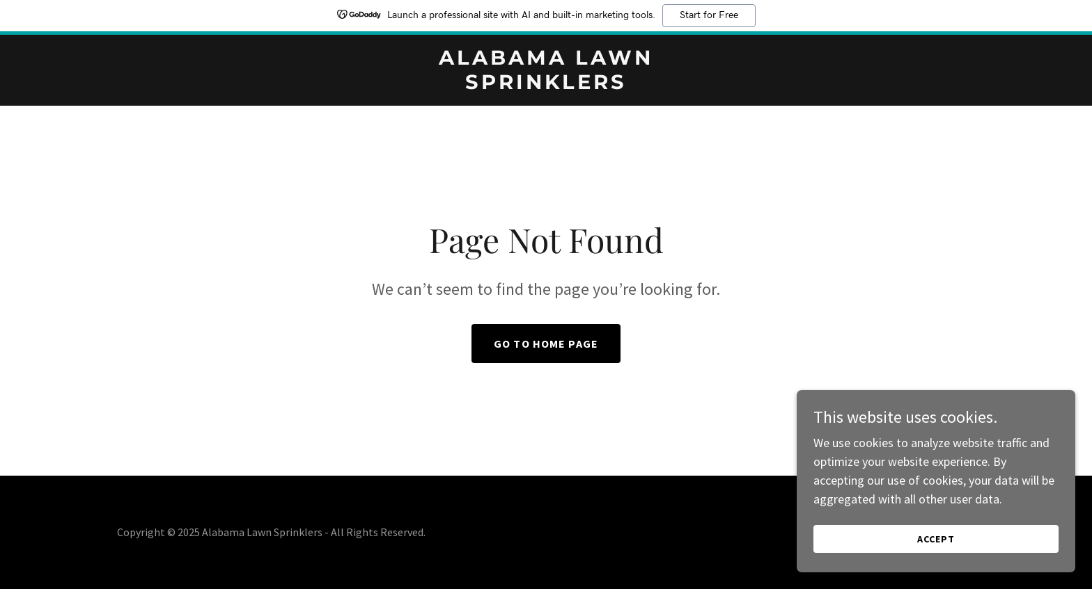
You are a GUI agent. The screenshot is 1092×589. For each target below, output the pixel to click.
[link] (546, 84)
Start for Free (709, 15)
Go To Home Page (546, 343)
